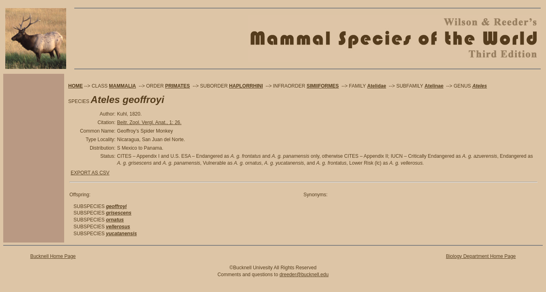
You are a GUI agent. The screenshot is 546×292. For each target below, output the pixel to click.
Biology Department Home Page (481, 256)
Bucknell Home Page (53, 256)
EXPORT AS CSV (90, 173)
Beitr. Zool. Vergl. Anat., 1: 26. (149, 122)
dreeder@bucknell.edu (303, 274)
